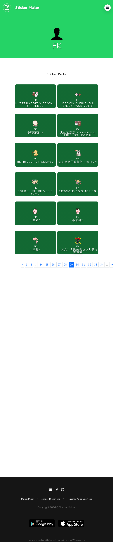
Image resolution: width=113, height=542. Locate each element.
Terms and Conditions (50, 499)
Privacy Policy (27, 499)
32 (89, 264)
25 (47, 264)
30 (77, 264)
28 (65, 264)
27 (59, 264)
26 (53, 264)
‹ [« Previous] (22, 264)
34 (101, 264)
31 (83, 264)
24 (40, 264)
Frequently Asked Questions (79, 499)
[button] (107, 7)
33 (95, 264)
